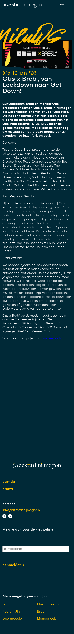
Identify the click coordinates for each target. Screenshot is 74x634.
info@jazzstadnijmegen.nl (21, 510)
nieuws (8, 488)
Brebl (41, 611)
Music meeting (49, 604)
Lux (5, 604)
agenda (8, 481)
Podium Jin (11, 611)
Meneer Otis (52, 338)
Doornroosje (12, 618)
